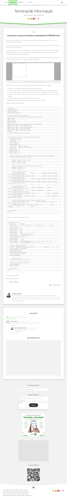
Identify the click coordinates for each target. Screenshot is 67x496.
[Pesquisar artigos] (62, 2)
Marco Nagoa (14, 321)
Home (5, 2)
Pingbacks (22, 317)
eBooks (30, 2)
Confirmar (33, 405)
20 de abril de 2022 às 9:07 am (25, 321)
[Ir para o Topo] (33, 487)
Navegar (21, 2)
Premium (13, 2)
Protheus (16, 281)
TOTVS (33, 32)
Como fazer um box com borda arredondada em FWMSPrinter (33, 35)
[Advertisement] (33, 450)
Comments (11, 317)
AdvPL (11, 281)
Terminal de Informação (33, 11)
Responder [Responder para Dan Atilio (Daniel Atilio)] (16, 333)
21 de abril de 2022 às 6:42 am (34, 328)
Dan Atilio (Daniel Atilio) (20, 328)
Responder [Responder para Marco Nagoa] (13, 325)
